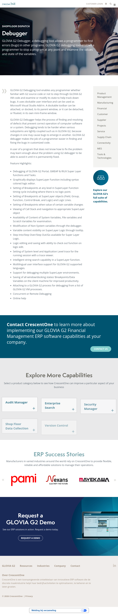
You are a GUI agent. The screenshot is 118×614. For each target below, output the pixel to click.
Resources (26, 565)
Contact (75, 565)
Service (101, 131)
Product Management (104, 95)
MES (99, 148)
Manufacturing (105, 102)
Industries (43, 565)
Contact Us (101, 348)
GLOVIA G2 (8, 565)
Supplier (101, 119)
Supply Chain (104, 137)
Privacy (29, 596)
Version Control (56, 430)
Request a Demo (30, 538)
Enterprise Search (52, 410)
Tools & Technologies (104, 156)
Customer (102, 114)
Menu (114, 5)
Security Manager (90, 412)
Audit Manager (16, 407)
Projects (101, 125)
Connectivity (104, 142)
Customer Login (94, 3)
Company (60, 565)
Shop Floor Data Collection (16, 431)
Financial (102, 108)
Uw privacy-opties (70, 610)
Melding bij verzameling (43, 610)
